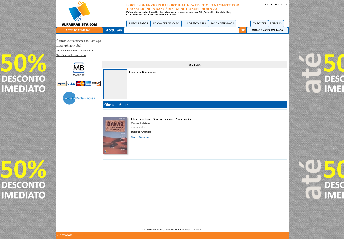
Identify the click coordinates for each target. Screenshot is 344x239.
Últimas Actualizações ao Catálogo (78, 41)
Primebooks (138, 127)
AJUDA (268, 4)
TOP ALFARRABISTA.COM (75, 50)
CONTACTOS (280, 4)
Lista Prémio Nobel (68, 45)
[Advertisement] (195, 46)
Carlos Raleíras (140, 123)
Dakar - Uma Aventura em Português (161, 119)
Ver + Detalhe (140, 137)
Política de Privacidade (71, 55)
